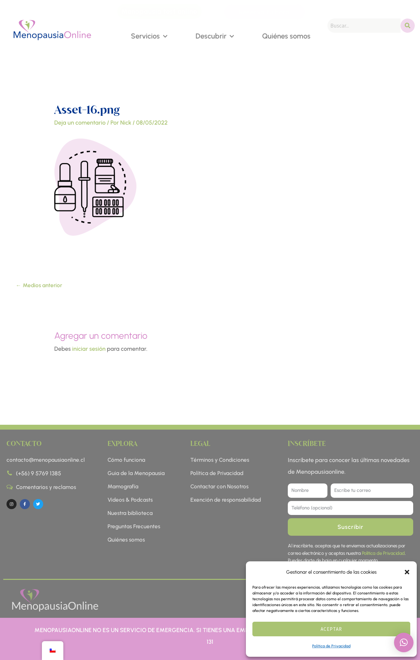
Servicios (149, 35)
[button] (407, 572)
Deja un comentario (80, 122)
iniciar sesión (89, 348)
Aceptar (331, 629)
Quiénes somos (286, 35)
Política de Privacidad (331, 646)
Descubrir (215, 35)
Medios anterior (39, 285)
